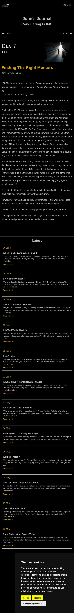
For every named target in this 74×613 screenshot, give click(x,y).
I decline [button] (37, 598)
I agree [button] (26, 598)
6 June (6, 33)
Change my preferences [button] (33, 603)
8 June (67, 33)
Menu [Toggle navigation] (67, 5)
